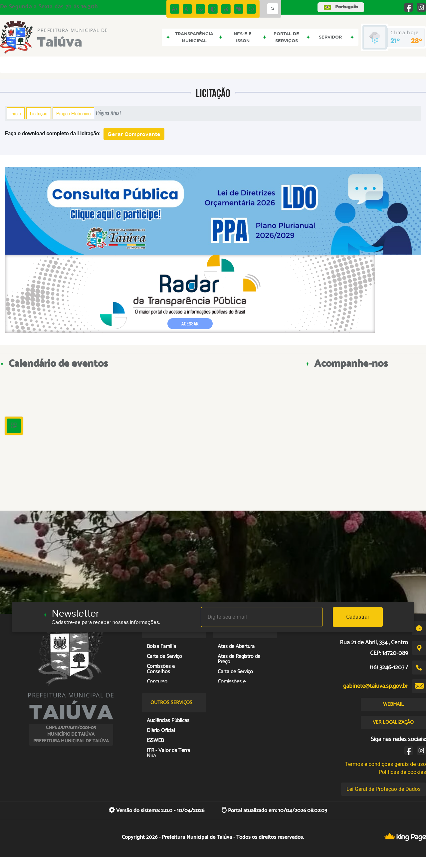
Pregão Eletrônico (73, 113)
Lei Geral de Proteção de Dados (383, 789)
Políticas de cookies (402, 772)
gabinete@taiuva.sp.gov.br (375, 686)
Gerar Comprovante (133, 134)
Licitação (38, 113)
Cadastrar (357, 617)
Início (15, 113)
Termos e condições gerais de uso (385, 764)
